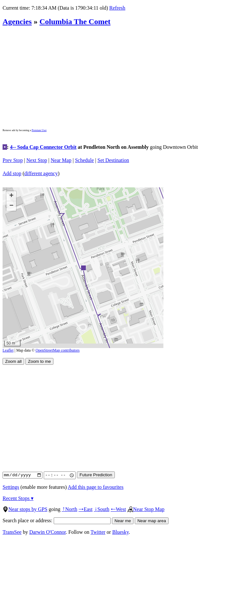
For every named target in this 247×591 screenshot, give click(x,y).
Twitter (98, 532)
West (118, 509)
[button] (83, 267)
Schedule (84, 160)
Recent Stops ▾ (18, 498)
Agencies (17, 21)
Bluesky (120, 532)
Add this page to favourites (96, 487)
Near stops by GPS (25, 509)
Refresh (117, 8)
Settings (11, 487)
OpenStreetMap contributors (58, 350)
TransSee (12, 532)
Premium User (39, 130)
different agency (41, 173)
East (85, 509)
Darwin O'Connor (47, 532)
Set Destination (113, 160)
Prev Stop (13, 160)
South (101, 509)
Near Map (61, 160)
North (69, 509)
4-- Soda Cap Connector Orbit (43, 147)
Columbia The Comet (75, 21)
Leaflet (8, 350)
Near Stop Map (146, 509)
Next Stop (36, 160)
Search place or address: (57, 520)
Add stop (12, 173)
